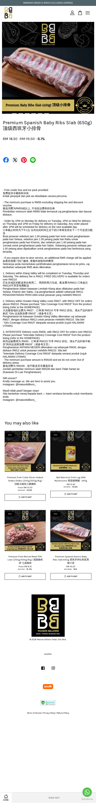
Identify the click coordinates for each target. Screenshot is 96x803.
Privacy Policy (49, 713)
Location (48, 654)
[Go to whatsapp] (87, 792)
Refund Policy (63, 713)
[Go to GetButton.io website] (87, 799)
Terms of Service (34, 713)
